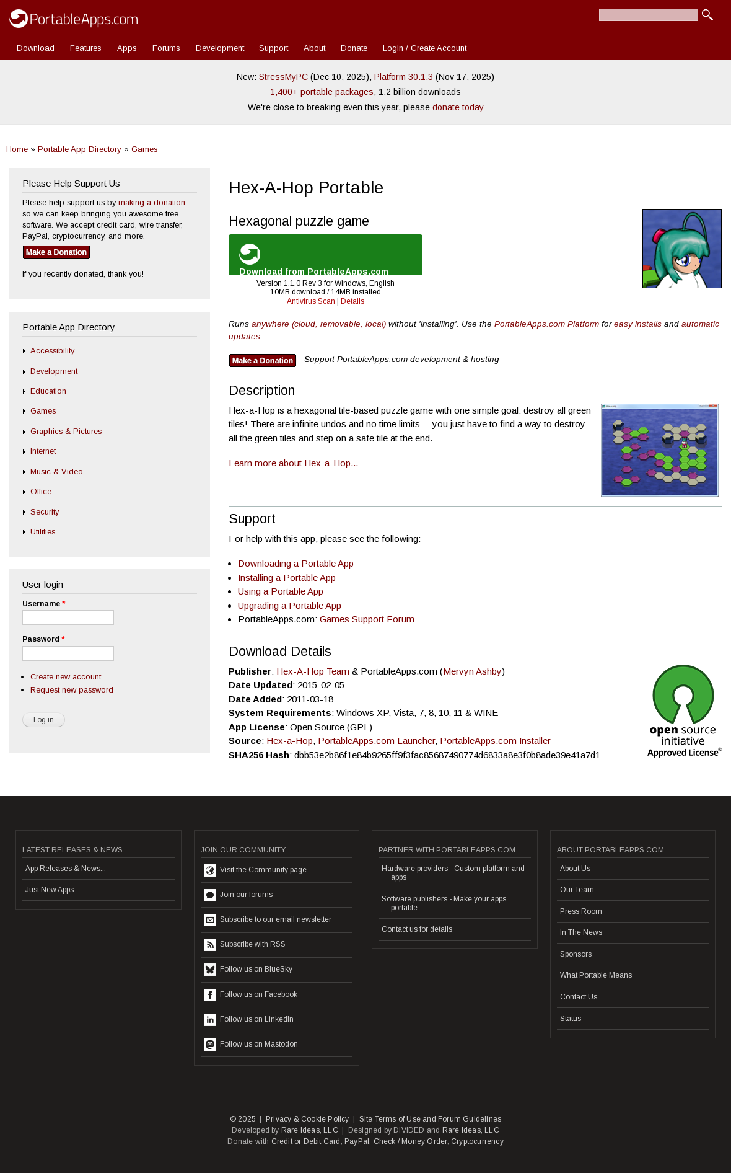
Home (17, 149)
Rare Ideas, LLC (309, 1130)
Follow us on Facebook (250, 995)
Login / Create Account (424, 48)
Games (144, 149)
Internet (43, 451)
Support (273, 48)
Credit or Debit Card (306, 1141)
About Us (575, 868)
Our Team (577, 889)
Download (36, 48)
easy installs (638, 324)
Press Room (581, 911)
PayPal (356, 1141)
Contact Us (578, 997)
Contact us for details (417, 929)
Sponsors (576, 954)
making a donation (151, 202)
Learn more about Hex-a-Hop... (293, 463)
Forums (166, 48)
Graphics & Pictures (66, 431)
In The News (581, 932)
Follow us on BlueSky (248, 969)
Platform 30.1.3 (403, 77)
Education (48, 391)
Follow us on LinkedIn (249, 1020)
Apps (127, 48)
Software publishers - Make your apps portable (444, 903)
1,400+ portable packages (322, 92)
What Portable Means (596, 975)
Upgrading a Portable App (289, 605)
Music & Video (56, 471)
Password (43, 639)
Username (43, 604)
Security (44, 511)
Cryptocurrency (477, 1141)
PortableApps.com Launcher (376, 740)
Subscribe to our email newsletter (267, 920)
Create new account (65, 676)
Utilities (42, 531)
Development (220, 48)
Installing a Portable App (287, 577)
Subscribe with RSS (245, 945)
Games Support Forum (367, 619)
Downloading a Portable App (296, 563)
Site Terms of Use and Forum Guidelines (430, 1119)
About (314, 48)
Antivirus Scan (311, 301)
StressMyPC (283, 77)
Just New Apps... (52, 889)
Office (40, 491)
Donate (354, 48)
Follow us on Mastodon (251, 1044)
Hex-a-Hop (289, 740)
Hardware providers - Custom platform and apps (453, 873)
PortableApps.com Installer (495, 740)
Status (570, 1018)
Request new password (71, 689)
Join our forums (238, 895)
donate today (458, 107)
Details (352, 301)
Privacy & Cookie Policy (307, 1119)
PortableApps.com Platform (546, 324)
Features (86, 48)
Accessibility (52, 350)
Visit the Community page (255, 870)
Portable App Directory (79, 149)
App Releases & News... (65, 868)
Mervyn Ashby (472, 671)
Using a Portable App (280, 591)
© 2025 (243, 1119)
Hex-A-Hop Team (312, 671)
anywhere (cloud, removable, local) (319, 324)
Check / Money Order (410, 1141)
